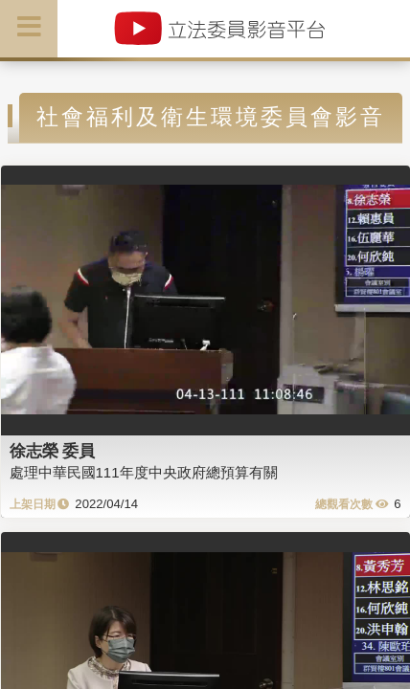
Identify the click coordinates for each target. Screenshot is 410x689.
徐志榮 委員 (53, 450)
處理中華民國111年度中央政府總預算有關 (144, 472)
